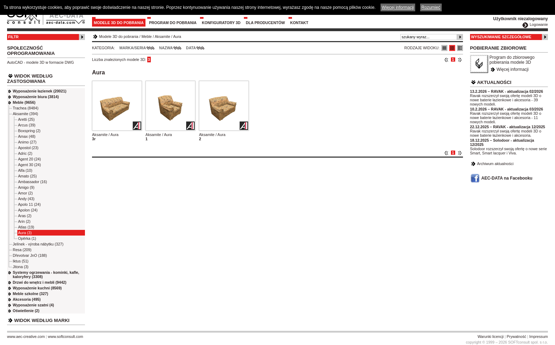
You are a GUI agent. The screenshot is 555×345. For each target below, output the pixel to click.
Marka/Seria (132, 48)
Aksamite (162, 36)
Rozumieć (431, 7)
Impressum (538, 336)
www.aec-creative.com (26, 336)
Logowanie (539, 24)
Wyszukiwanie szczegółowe (501, 37)
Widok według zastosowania (30, 78)
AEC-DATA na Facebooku (506, 178)
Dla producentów (265, 23)
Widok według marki (41, 320)
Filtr (13, 37)
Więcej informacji (513, 69)
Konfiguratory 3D (221, 23)
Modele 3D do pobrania (119, 23)
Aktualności (494, 82)
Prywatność (516, 336)
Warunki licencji (490, 336)
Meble (147, 36)
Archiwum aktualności (495, 164)
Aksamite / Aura (105, 134)
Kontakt (299, 23)
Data (191, 48)
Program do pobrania (172, 23)
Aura (177, 36)
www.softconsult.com (65, 336)
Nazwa (166, 48)
